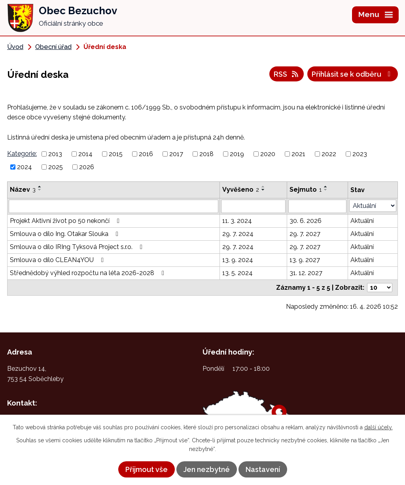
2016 (146, 154)
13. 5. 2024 (237, 273)
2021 (298, 154)
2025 (55, 167)
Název (23, 189)
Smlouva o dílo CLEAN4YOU (58, 260)
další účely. (378, 427)
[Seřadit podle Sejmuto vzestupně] (326, 186)
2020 (267, 154)
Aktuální (362, 221)
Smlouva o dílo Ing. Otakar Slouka (65, 234)
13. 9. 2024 (237, 260)
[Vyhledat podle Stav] (372, 206)
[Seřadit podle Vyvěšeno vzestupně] (263, 186)
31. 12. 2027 (306, 273)
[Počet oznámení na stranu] (379, 287)
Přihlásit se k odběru (353, 74)
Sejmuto (306, 189)
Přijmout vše (146, 469)
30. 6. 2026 (306, 221)
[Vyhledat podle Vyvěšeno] (253, 206)
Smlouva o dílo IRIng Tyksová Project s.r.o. (77, 247)
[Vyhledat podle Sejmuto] (317, 206)
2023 (359, 154)
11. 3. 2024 (237, 221)
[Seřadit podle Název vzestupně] (40, 186)
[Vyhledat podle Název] (113, 206)
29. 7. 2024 (238, 234)
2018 (206, 154)
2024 (24, 167)
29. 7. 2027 (305, 234)
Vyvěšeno (240, 189)
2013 (55, 154)
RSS (287, 74)
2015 (116, 154)
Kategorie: (22, 153)
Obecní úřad (53, 47)
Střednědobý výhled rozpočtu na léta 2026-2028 (88, 273)
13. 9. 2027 (305, 260)
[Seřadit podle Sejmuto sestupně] (326, 189)
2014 (85, 154)
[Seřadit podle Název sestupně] (40, 189)
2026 (86, 167)
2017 (176, 154)
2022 (329, 154)
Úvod (15, 47)
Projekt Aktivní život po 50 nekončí (66, 221)
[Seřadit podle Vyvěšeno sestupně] (263, 189)
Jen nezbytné (207, 469)
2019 (237, 154)
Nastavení (263, 469)
